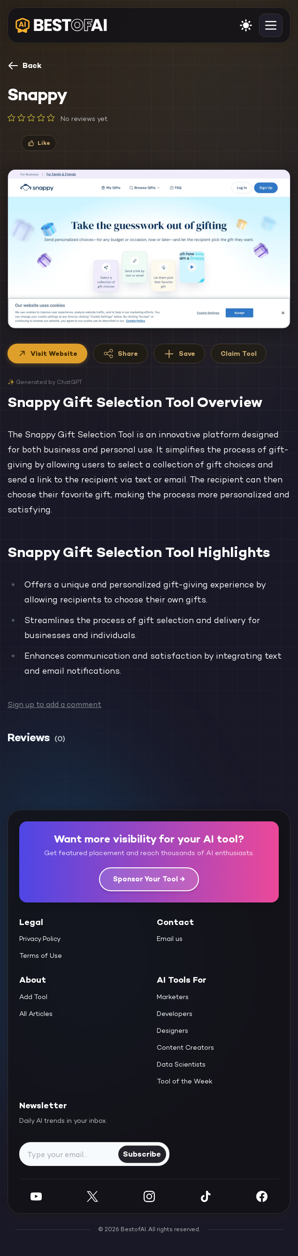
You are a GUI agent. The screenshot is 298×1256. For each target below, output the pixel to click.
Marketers (173, 997)
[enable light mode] (245, 25)
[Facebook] (261, 1196)
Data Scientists (181, 1064)
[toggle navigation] (271, 25)
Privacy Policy (40, 938)
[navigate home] (61, 25)
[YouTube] (36, 1196)
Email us (170, 938)
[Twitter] (92, 1196)
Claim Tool (239, 353)
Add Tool (33, 997)
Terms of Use (40, 955)
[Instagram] (149, 1196)
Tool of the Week (185, 1081)
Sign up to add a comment (54, 704)
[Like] (38, 143)
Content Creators (185, 1047)
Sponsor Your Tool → (149, 878)
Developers (174, 1013)
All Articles (36, 1013)
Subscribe (142, 1154)
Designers (172, 1030)
